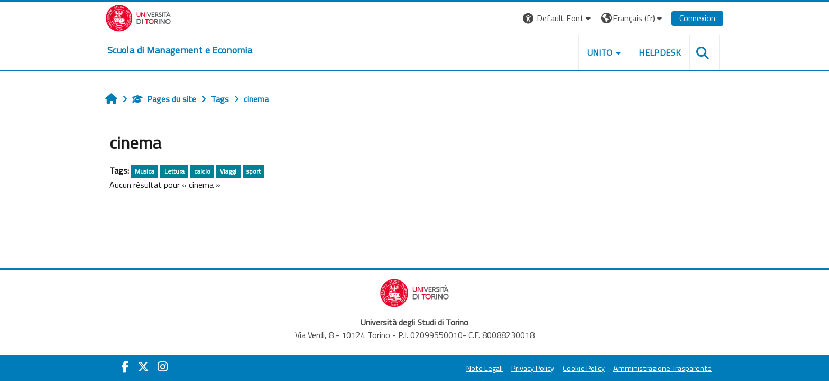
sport (253, 171)
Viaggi (228, 171)
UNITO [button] (600, 52)
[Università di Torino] (138, 17)
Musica (144, 171)
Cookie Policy (584, 368)
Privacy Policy (532, 368)
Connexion (697, 18)
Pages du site (164, 99)
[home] (179, 50)
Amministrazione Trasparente (662, 368)
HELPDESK (660, 52)
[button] (558, 18)
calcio (202, 171)
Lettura (174, 171)
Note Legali (484, 368)
